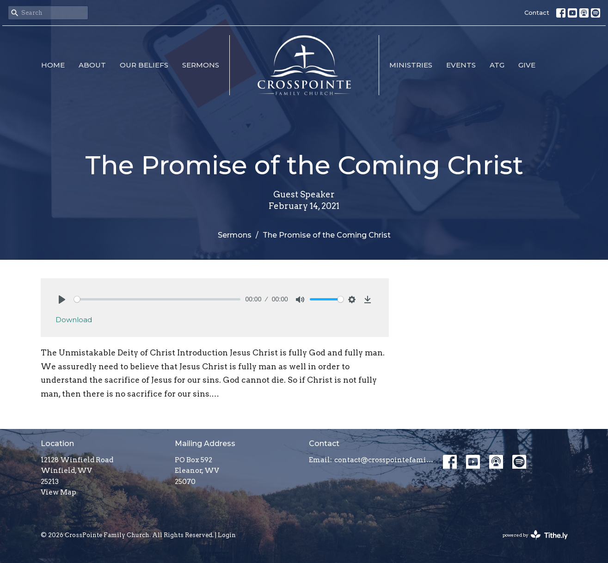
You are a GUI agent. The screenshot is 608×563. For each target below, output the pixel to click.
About (92, 65)
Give (526, 65)
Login (227, 535)
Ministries (410, 65)
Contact (536, 12)
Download (73, 319)
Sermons (200, 65)
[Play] (62, 299)
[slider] (157, 299)
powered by (535, 535)
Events (461, 65)
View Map (58, 492)
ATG (497, 65)
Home (53, 65)
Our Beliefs (144, 65)
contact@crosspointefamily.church (384, 460)
